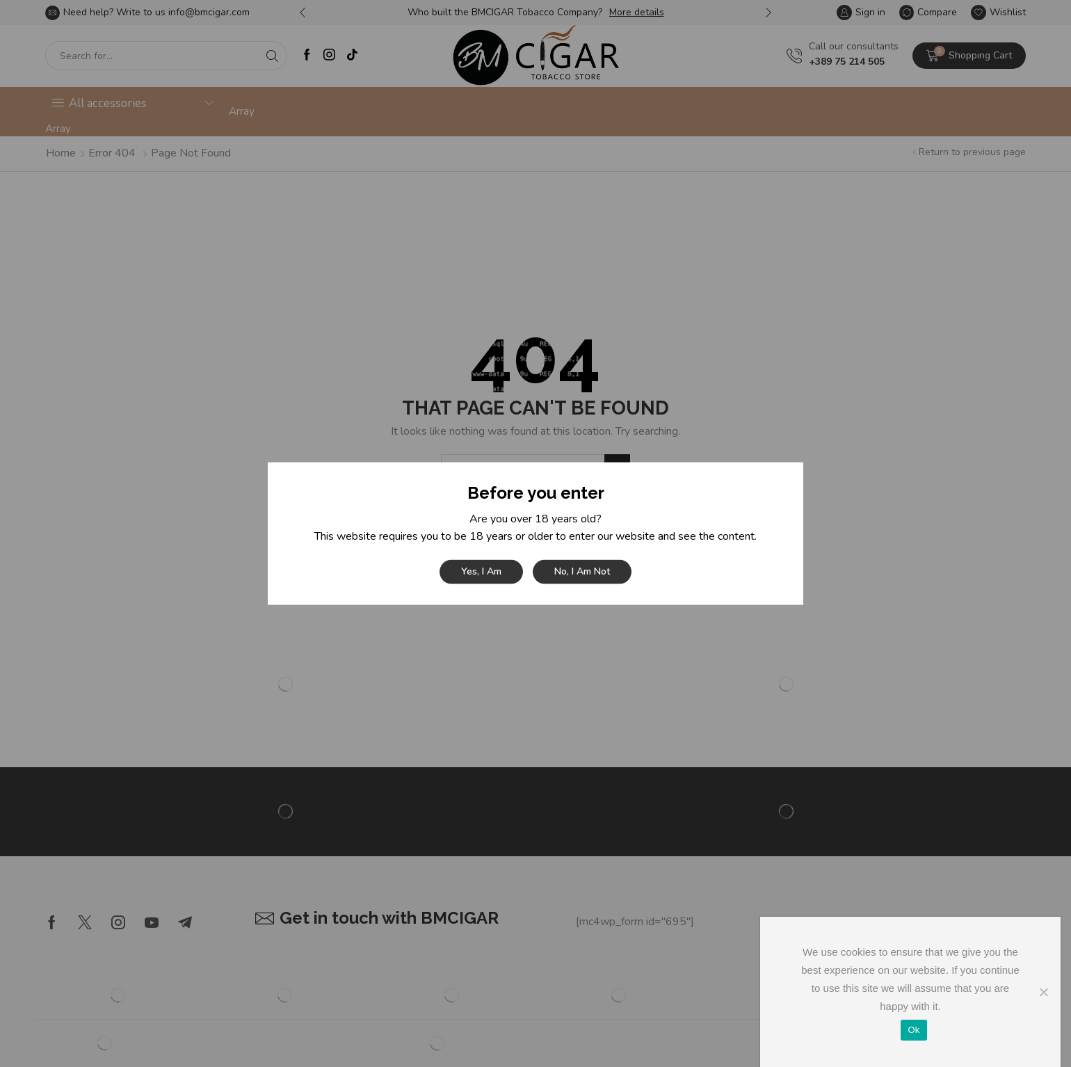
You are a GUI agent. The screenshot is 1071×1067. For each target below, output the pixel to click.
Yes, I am (481, 571)
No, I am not (582, 571)
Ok (913, 1030)
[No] (1043, 992)
